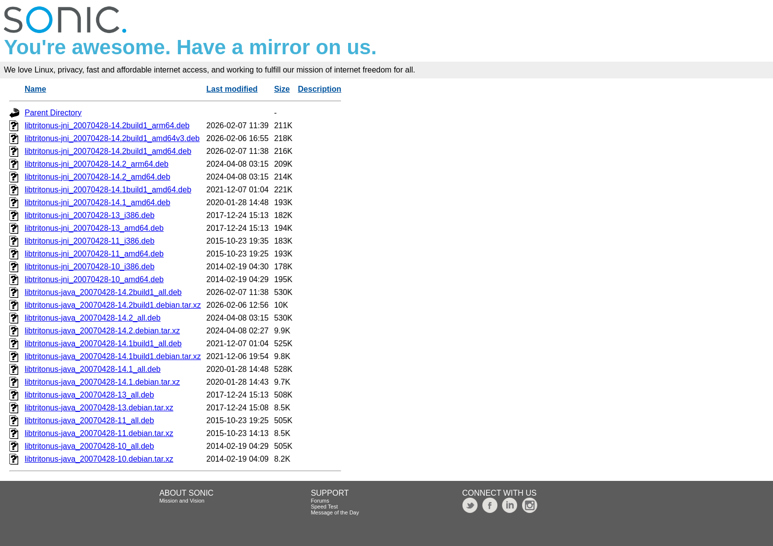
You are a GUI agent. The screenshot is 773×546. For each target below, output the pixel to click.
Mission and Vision (182, 501)
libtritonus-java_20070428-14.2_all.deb (93, 318)
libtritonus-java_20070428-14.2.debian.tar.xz (102, 331)
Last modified (232, 89)
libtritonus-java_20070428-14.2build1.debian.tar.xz (113, 305)
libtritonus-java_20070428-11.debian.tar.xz (99, 433)
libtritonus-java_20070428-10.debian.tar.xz (99, 459)
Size (282, 89)
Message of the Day (335, 512)
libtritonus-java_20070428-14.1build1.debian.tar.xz (113, 356)
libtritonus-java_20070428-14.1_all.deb (93, 369)
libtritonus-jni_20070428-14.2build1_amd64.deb (108, 151)
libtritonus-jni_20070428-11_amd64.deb (94, 254)
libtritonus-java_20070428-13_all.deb (89, 395)
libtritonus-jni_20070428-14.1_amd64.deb (97, 202)
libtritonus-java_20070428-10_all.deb (89, 446)
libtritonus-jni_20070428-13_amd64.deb (94, 228)
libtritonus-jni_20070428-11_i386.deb (89, 241)
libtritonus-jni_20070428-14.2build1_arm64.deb (107, 125)
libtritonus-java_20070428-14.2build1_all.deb (103, 292)
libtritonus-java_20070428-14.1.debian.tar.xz (102, 382)
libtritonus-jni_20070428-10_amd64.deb (94, 279)
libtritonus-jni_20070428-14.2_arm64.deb (97, 164)
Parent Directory (53, 113)
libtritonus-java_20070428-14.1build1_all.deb (103, 343)
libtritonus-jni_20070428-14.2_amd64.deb (97, 177)
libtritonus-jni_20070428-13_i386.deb (89, 215)
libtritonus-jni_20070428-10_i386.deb (89, 266)
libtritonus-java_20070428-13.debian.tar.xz (99, 407)
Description (319, 89)
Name (35, 89)
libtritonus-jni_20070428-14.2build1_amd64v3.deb (112, 138)
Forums (320, 501)
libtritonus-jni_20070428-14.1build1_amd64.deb (108, 189)
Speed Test (324, 507)
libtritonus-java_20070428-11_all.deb (89, 420)
